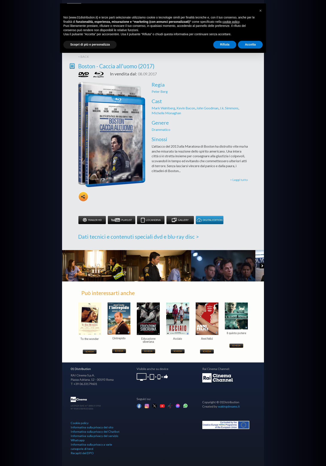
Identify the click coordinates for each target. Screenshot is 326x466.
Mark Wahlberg (163, 108)
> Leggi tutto (239, 180)
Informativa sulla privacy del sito (92, 427)
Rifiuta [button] (225, 44)
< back (83, 56)
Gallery (180, 220)
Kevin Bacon (186, 108)
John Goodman (207, 108)
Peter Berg (160, 91)
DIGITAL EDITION (209, 220)
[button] (260, 10)
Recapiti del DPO (82, 453)
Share (83, 196)
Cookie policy (79, 423)
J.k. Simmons (229, 108)
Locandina (151, 220)
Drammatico (161, 129)
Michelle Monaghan (166, 113)
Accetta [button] (250, 44)
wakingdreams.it (229, 406)
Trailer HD (92, 220)
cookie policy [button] (230, 21)
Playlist (121, 220)
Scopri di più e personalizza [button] (90, 44)
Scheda (89, 351)
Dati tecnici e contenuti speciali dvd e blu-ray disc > (138, 236)
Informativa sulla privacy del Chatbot (95, 431)
